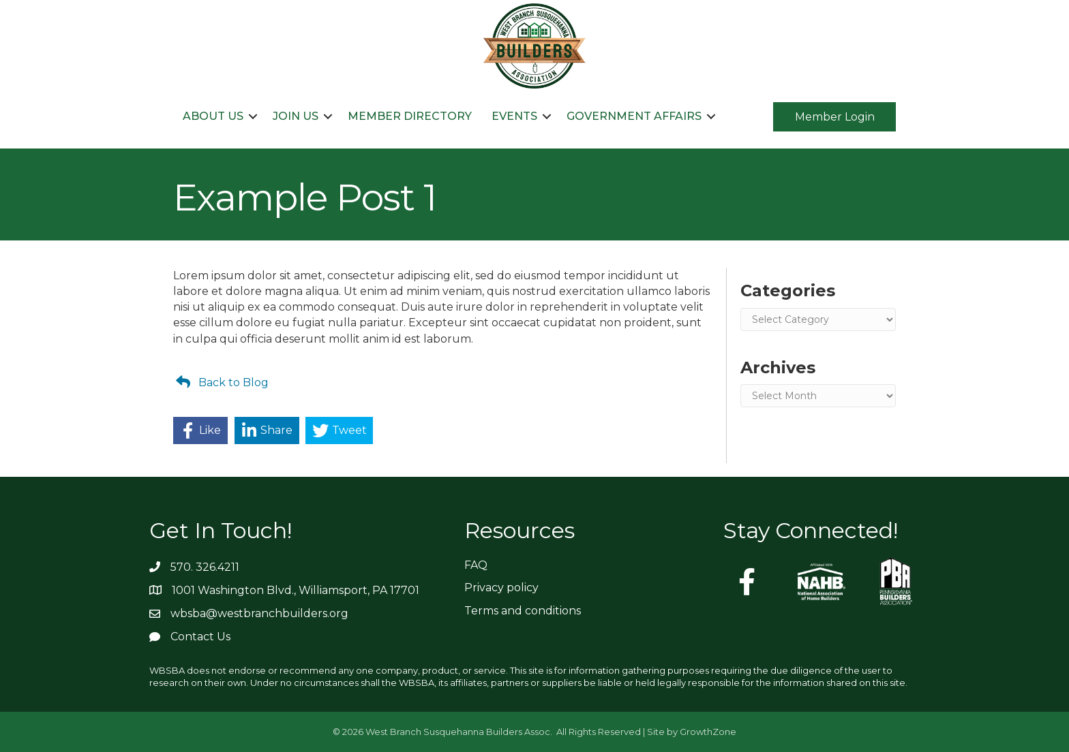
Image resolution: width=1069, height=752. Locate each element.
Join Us (295, 116)
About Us (213, 116)
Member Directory (410, 116)
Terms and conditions (522, 610)
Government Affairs (634, 116)
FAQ (475, 565)
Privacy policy (501, 587)
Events (514, 116)
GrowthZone (708, 731)
